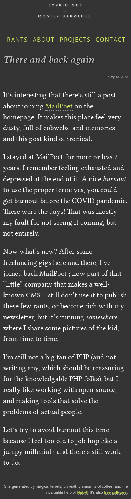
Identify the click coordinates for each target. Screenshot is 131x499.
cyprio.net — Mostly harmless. (65, 10)
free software (115, 492)
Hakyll (82, 492)
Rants (17, 39)
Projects (75, 39)
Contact (111, 39)
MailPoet (59, 106)
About (44, 39)
